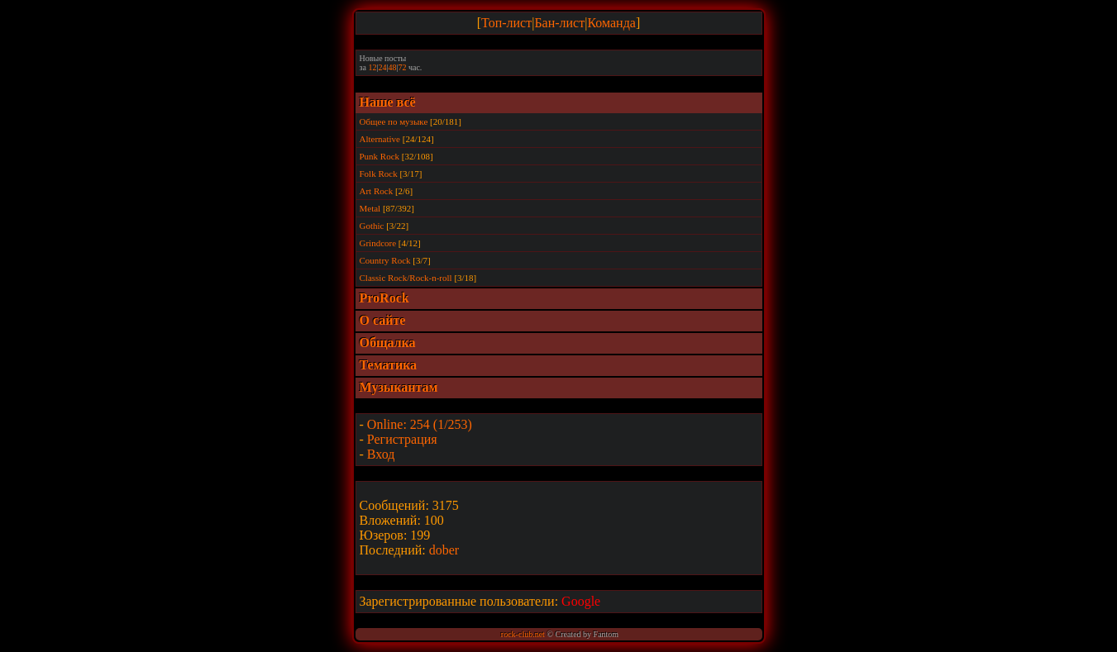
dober (444, 550)
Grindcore (378, 243)
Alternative (380, 139)
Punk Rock (380, 156)
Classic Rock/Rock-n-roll (406, 278)
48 (392, 67)
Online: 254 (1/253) (419, 424)
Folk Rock (379, 173)
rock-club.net (523, 634)
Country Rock (385, 260)
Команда (611, 23)
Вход (381, 454)
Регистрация (402, 439)
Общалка (388, 343)
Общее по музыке (394, 121)
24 (382, 67)
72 (402, 67)
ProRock (384, 298)
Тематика (389, 365)
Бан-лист (559, 23)
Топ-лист (506, 23)
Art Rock (377, 191)
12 (372, 67)
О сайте (383, 320)
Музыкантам (399, 387)
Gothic (372, 226)
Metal (370, 208)
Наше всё (388, 102)
